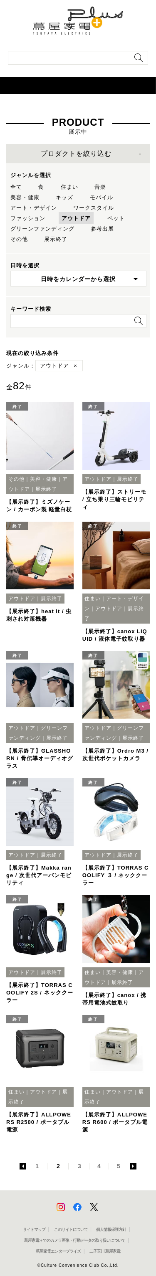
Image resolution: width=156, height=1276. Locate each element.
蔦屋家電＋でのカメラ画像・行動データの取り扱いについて (74, 1240)
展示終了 (55, 239)
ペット (116, 218)
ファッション (27, 218)
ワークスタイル (93, 208)
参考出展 (102, 229)
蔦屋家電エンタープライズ (58, 1251)
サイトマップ (34, 1229)
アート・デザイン (33, 208)
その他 (19, 239)
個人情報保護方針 (111, 1229)
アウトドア (76, 218)
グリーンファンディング (42, 229)
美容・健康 (25, 197)
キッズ (64, 197)
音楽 (100, 187)
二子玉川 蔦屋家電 (104, 1251)
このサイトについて (71, 1229)
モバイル (101, 197)
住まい (69, 187)
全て (16, 187)
